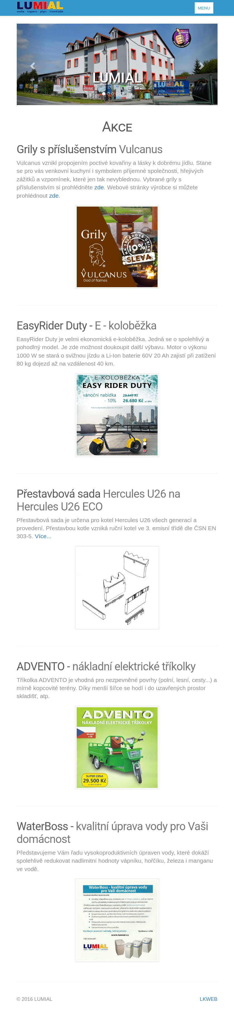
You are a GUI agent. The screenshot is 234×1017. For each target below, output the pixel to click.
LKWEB (208, 999)
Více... (43, 536)
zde (99, 187)
